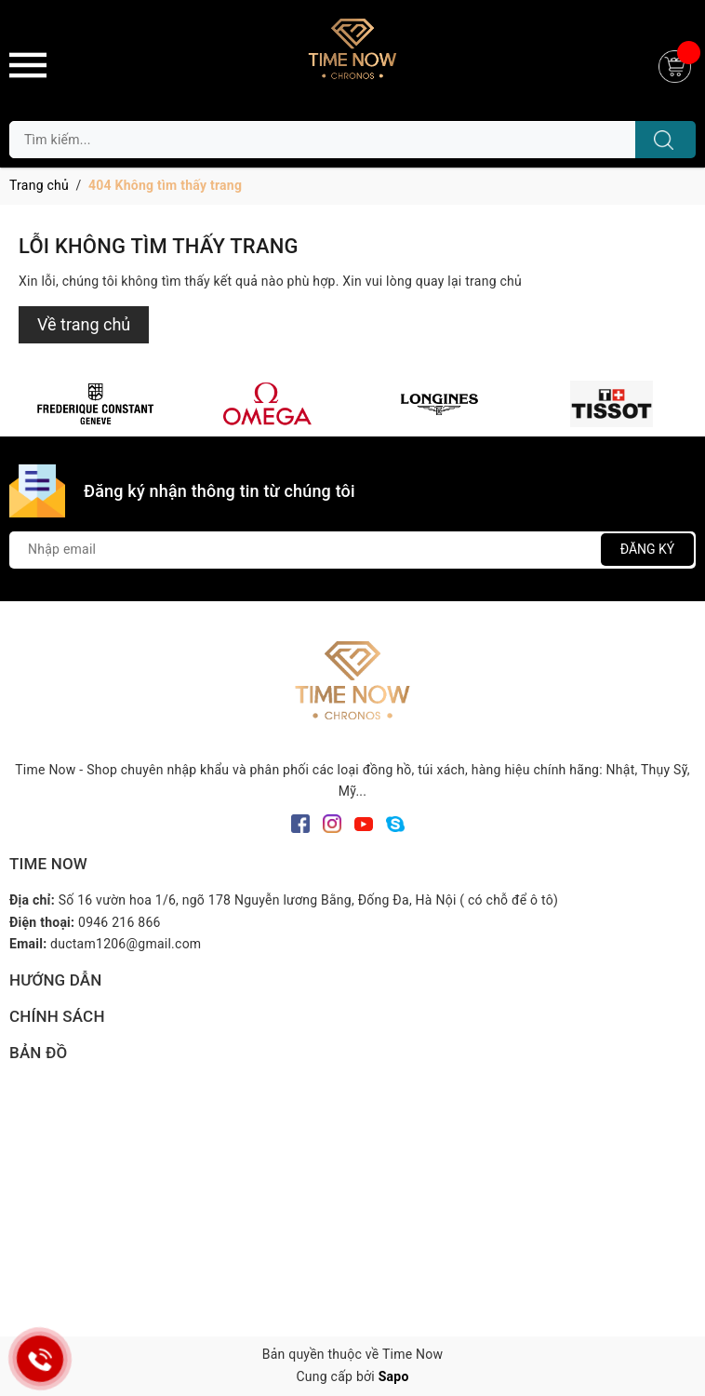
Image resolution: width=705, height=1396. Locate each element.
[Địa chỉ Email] (352, 550)
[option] (95, 404)
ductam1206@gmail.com (125, 943)
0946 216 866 (119, 922)
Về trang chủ (83, 324)
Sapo (394, 1376)
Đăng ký (647, 549)
